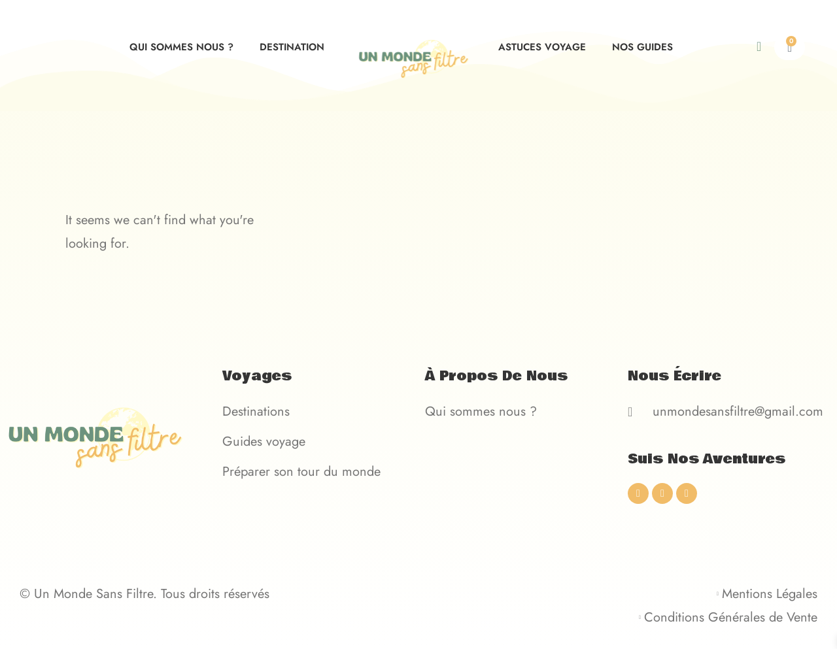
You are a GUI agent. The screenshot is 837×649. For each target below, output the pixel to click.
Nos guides (642, 47)
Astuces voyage (542, 47)
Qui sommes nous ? (181, 47)
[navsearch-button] (770, 47)
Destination (292, 47)
